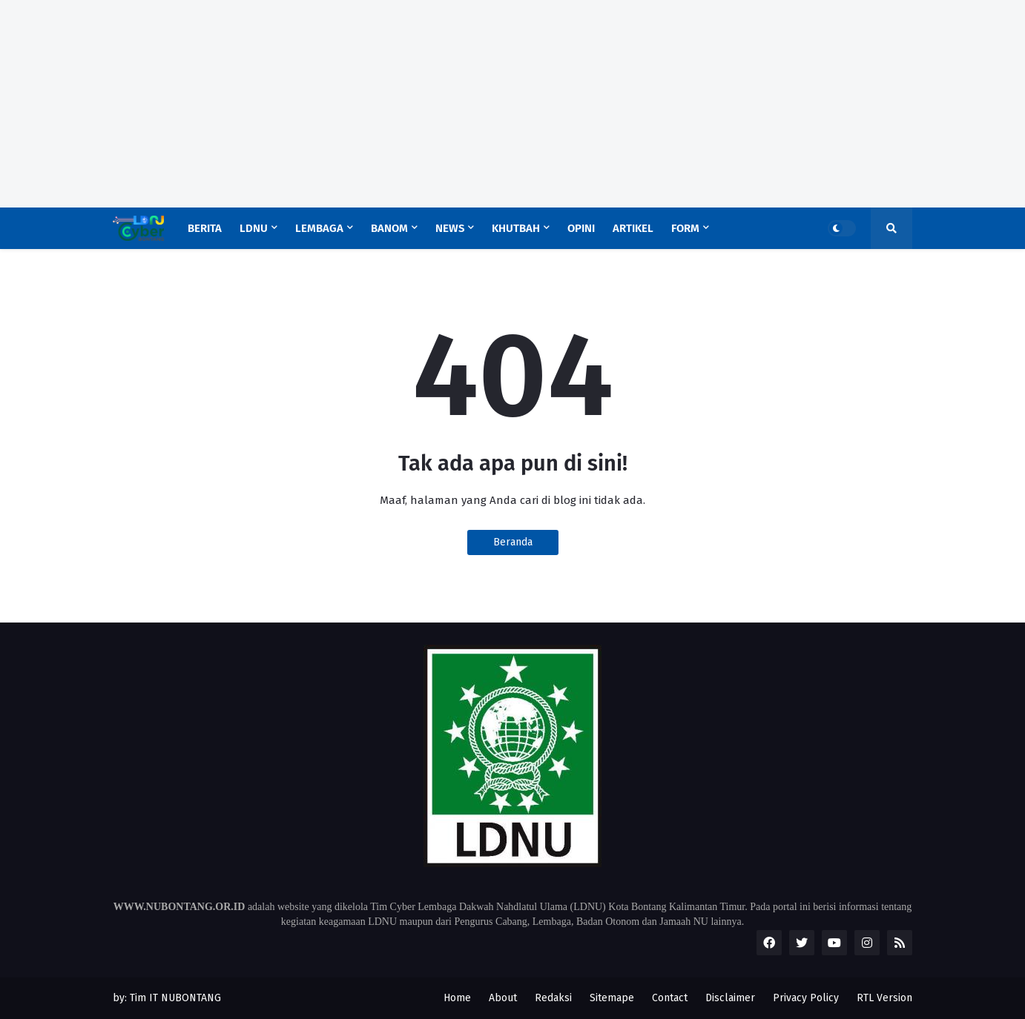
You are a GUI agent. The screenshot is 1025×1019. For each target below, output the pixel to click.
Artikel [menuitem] (633, 228)
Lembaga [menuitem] (319, 228)
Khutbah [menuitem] (516, 228)
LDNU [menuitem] (254, 228)
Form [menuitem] (685, 228)
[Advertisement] (445, 104)
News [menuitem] (449, 228)
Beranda (513, 542)
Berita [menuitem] (205, 228)
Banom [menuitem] (389, 228)
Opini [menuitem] (581, 228)
